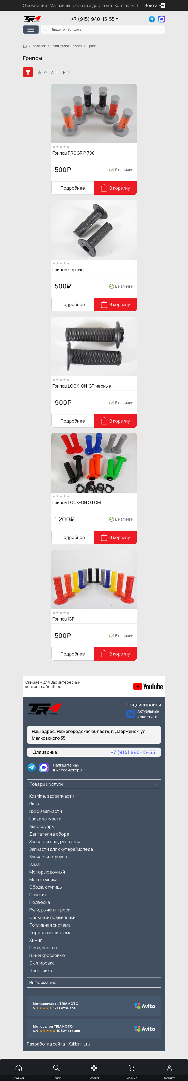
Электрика (40, 970)
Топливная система (50, 925)
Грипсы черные (68, 269)
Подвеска (39, 902)
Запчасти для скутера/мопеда (61, 849)
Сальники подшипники (52, 917)
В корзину (115, 187)
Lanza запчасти (45, 819)
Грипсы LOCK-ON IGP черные (81, 386)
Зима (34, 864)
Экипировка (42, 963)
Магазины (60, 5)
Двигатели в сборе (49, 834)
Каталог (39, 46)
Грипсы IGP (63, 619)
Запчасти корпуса (48, 857)
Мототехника (43, 879)
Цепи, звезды (43, 948)
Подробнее (73, 188)
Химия (35, 940)
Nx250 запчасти (45, 811)
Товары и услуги (46, 784)
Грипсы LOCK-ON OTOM (76, 502)
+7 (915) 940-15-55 (93, 19)
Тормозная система (50, 933)
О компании (35, 5)
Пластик (38, 895)
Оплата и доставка (92, 5)
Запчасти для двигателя (54, 842)
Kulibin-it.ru (79, 1044)
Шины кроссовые (47, 955)
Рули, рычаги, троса (66, 46)
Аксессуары (41, 826)
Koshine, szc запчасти (51, 796)
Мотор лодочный (47, 872)
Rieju (34, 804)
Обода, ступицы (45, 887)
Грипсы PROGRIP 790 (73, 153)
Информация (42, 982)
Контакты (124, 5)
